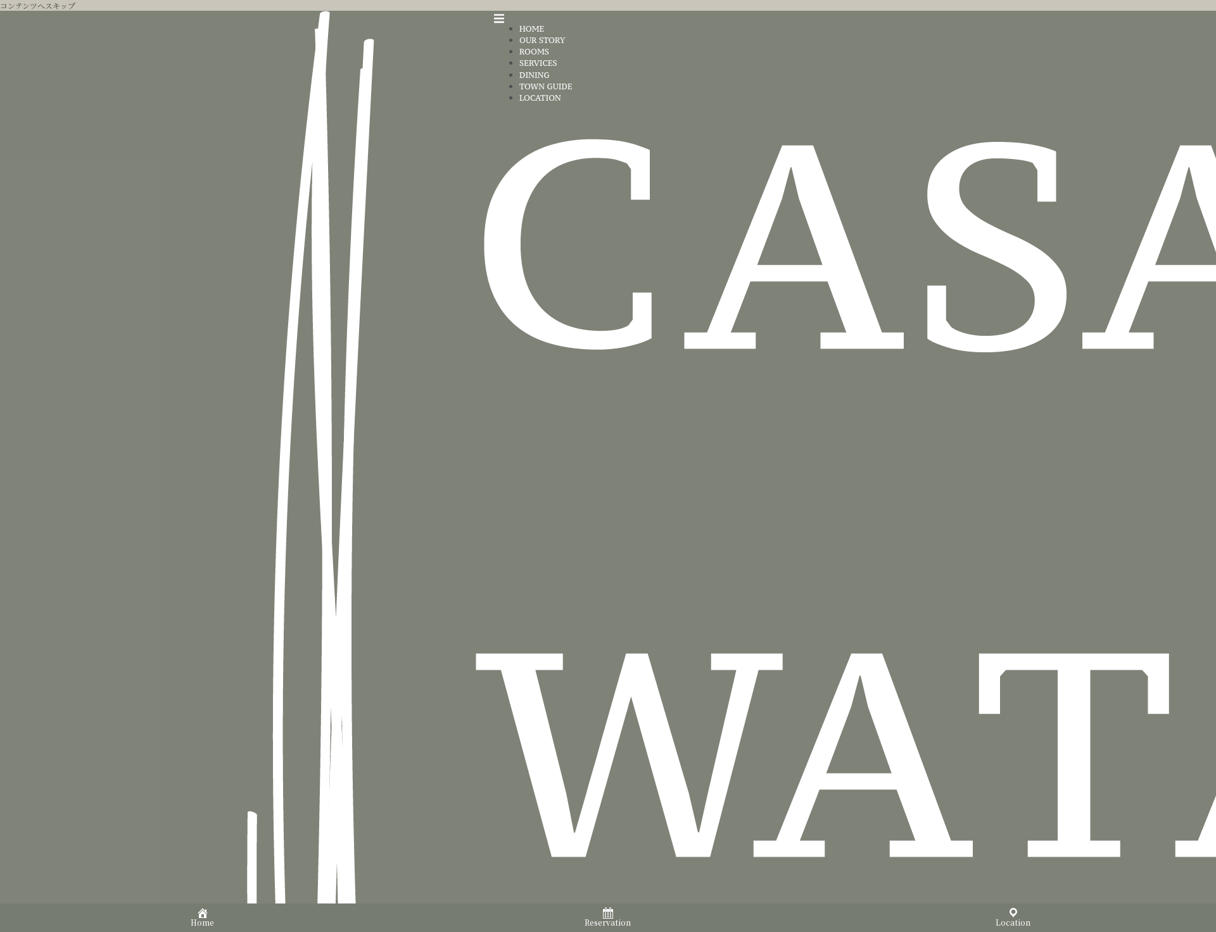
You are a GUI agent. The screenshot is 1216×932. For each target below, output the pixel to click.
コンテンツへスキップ (37, 5)
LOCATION (540, 98)
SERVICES (538, 63)
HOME (531, 29)
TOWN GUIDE (546, 86)
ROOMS (534, 51)
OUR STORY (542, 40)
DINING (534, 75)
